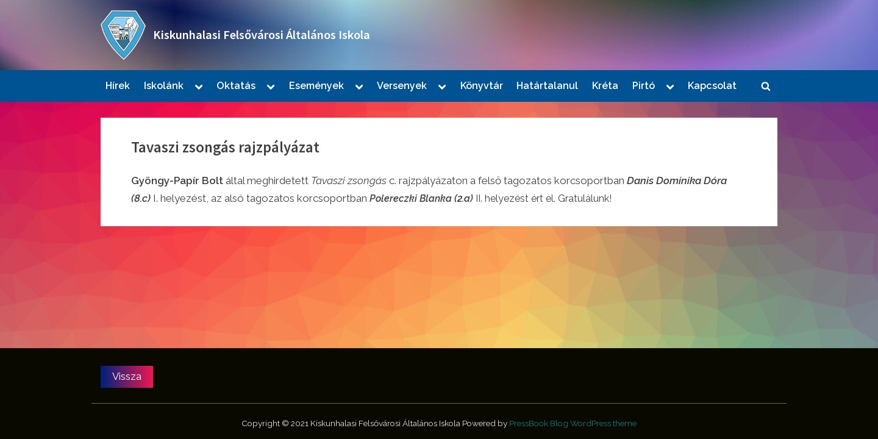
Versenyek (402, 85)
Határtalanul (547, 85)
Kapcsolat (712, 85)
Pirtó (643, 85)
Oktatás (235, 85)
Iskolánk (164, 85)
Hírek (117, 85)
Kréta (605, 85)
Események (316, 85)
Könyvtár (481, 85)
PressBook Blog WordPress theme (573, 423)
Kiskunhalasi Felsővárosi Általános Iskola (261, 35)
